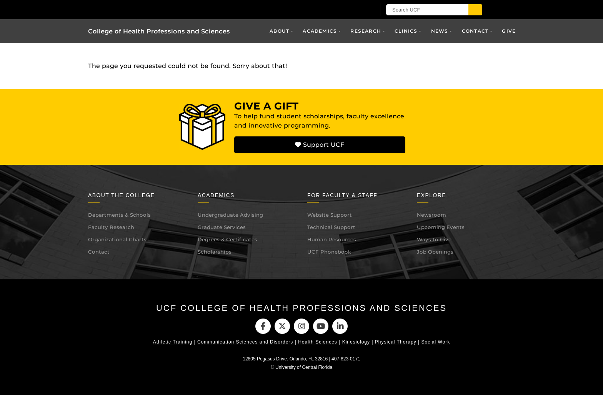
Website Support (329, 215)
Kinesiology (356, 342)
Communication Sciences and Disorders (245, 342)
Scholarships (215, 252)
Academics (320, 31)
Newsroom (431, 215)
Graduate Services (222, 227)
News (439, 31)
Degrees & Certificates (227, 239)
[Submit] (475, 9)
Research (365, 31)
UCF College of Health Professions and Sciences (301, 308)
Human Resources (331, 239)
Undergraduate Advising (230, 215)
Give (509, 31)
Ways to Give (434, 239)
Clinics (406, 31)
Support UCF (319, 144)
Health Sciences (317, 342)
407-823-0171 (345, 359)
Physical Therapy (395, 342)
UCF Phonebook (329, 252)
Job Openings (435, 252)
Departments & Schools (119, 215)
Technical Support (331, 227)
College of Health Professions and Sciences (159, 31)
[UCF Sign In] (350, 10)
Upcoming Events (441, 227)
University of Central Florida (303, 367)
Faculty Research (111, 227)
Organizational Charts (117, 239)
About (279, 31)
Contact (475, 31)
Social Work (435, 342)
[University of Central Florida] (178, 9)
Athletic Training (172, 342)
